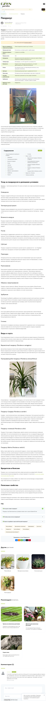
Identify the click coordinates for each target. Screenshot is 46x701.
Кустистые (39, 526)
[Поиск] (28, 9)
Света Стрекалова (8, 23)
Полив (8, 163)
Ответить (14, 671)
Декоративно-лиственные (20, 526)
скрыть (40, 150)
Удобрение (9, 172)
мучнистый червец (39, 474)
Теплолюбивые (26, 529)
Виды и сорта (28, 156)
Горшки (9, 174)
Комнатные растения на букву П (12, 532)
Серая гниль (6, 652)
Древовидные (31, 526)
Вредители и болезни (30, 173)
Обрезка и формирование (12, 170)
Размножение (10, 169)
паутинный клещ (5, 475)
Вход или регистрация (39, 9)
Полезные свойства (30, 175)
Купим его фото (27, 42)
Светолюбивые (17, 529)
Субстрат (9, 165)
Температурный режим (12, 159)
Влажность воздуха (11, 161)
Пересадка (9, 167)
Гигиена (29, 154)
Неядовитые (8, 529)
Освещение (9, 157)
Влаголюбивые (9, 526)
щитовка (12, 475)
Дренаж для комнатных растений (32, 624)
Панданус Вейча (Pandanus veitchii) (34, 171)
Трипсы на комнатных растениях (11, 624)
